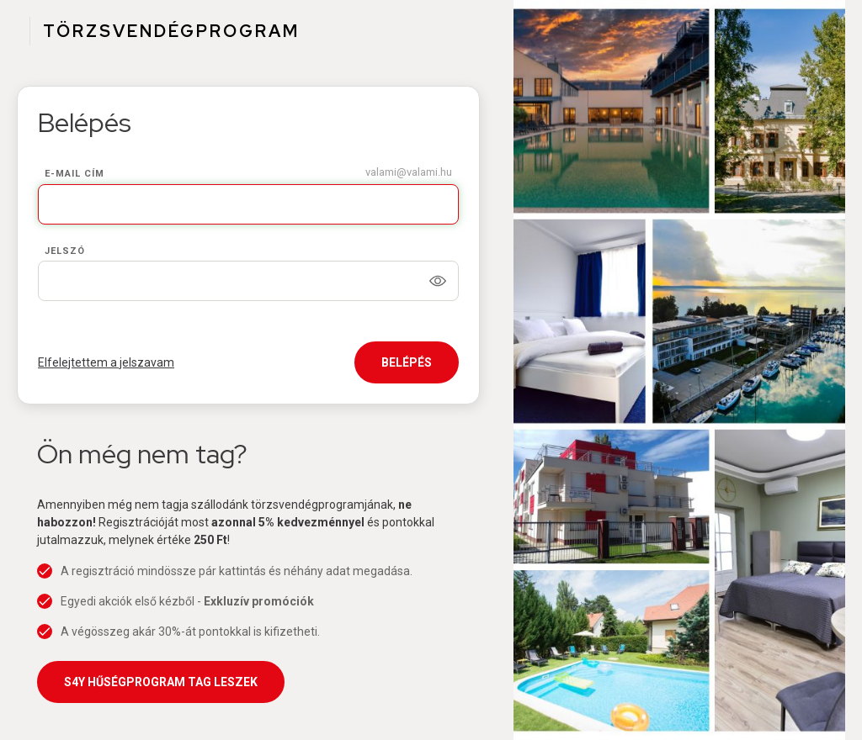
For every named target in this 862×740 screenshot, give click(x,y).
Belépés (406, 362)
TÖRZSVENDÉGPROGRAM (171, 31)
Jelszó (65, 251)
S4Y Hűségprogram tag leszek (161, 682)
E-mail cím (74, 173)
